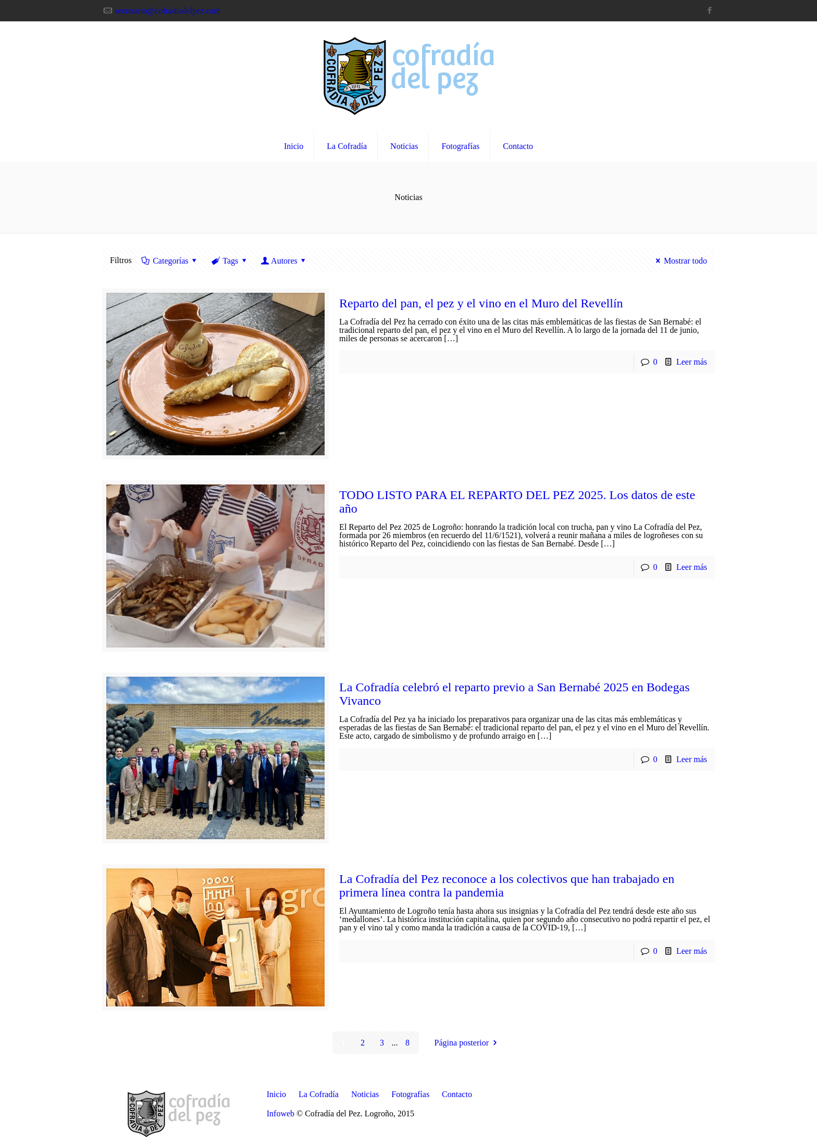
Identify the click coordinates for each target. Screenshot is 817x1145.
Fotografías (410, 1094)
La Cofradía (319, 1094)
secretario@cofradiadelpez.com (167, 10)
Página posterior (468, 1042)
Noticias (365, 1094)
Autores (284, 260)
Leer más (691, 361)
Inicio (276, 1094)
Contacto (457, 1094)
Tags (229, 260)
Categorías (170, 260)
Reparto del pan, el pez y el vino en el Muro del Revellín (481, 303)
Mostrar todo (679, 260)
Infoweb (280, 1113)
